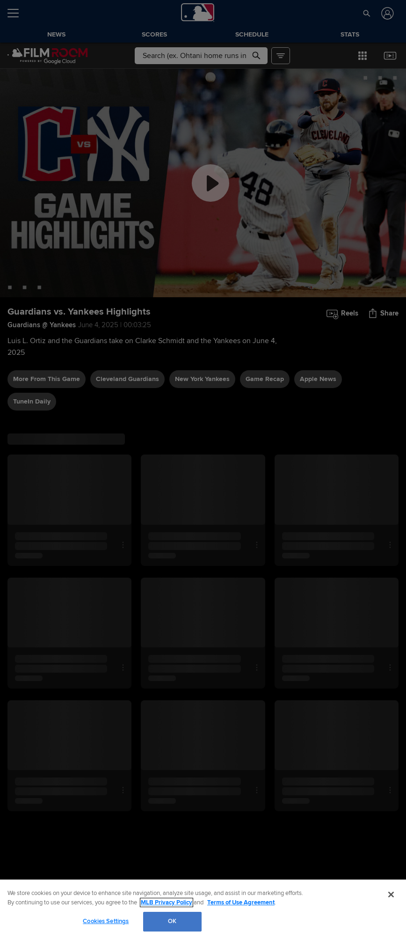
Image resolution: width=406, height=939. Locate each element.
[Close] (391, 894)
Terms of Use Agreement (241, 902)
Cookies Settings (106, 921)
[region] (203, 909)
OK (172, 921)
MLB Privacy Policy (166, 902)
